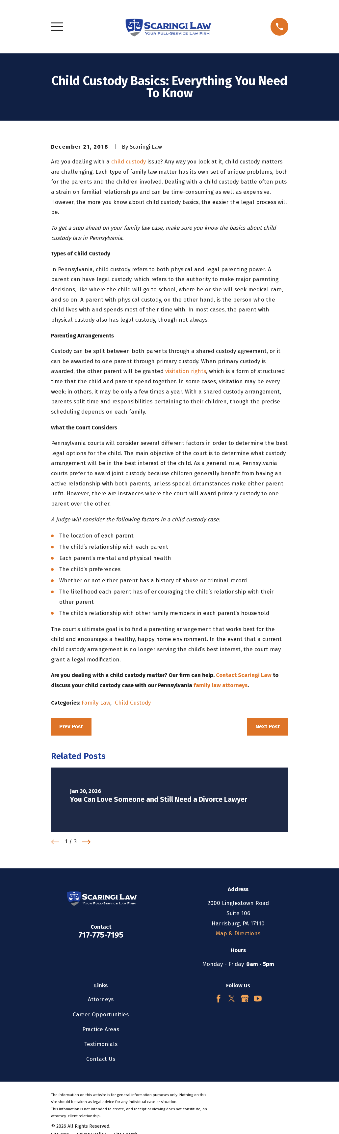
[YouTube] (258, 999)
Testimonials (100, 1044)
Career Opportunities (101, 1014)
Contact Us (100, 1059)
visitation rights (185, 371)
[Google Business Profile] (245, 999)
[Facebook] (218, 999)
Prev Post (71, 726)
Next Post (267, 726)
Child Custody (133, 702)
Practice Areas (100, 1029)
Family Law (96, 702)
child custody (128, 161)
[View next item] (86, 842)
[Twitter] (232, 999)
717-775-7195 (100, 935)
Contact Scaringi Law (244, 675)
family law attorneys (221, 685)
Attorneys (101, 999)
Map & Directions (238, 933)
